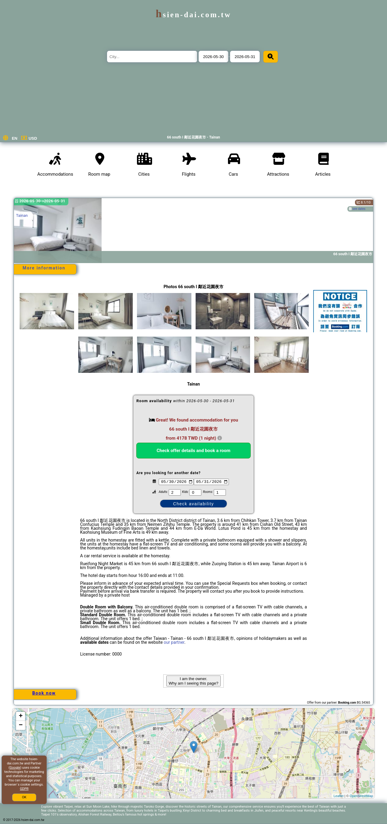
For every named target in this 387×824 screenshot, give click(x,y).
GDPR (24, 789)
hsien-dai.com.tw (193, 15)
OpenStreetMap (361, 796)
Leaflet (338, 796)
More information (44, 267)
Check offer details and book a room (193, 450)
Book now (44, 693)
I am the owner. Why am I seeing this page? (193, 681)
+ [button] (21, 716)
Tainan (22, 215)
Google (15, 768)
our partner (174, 642)
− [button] (21, 725)
